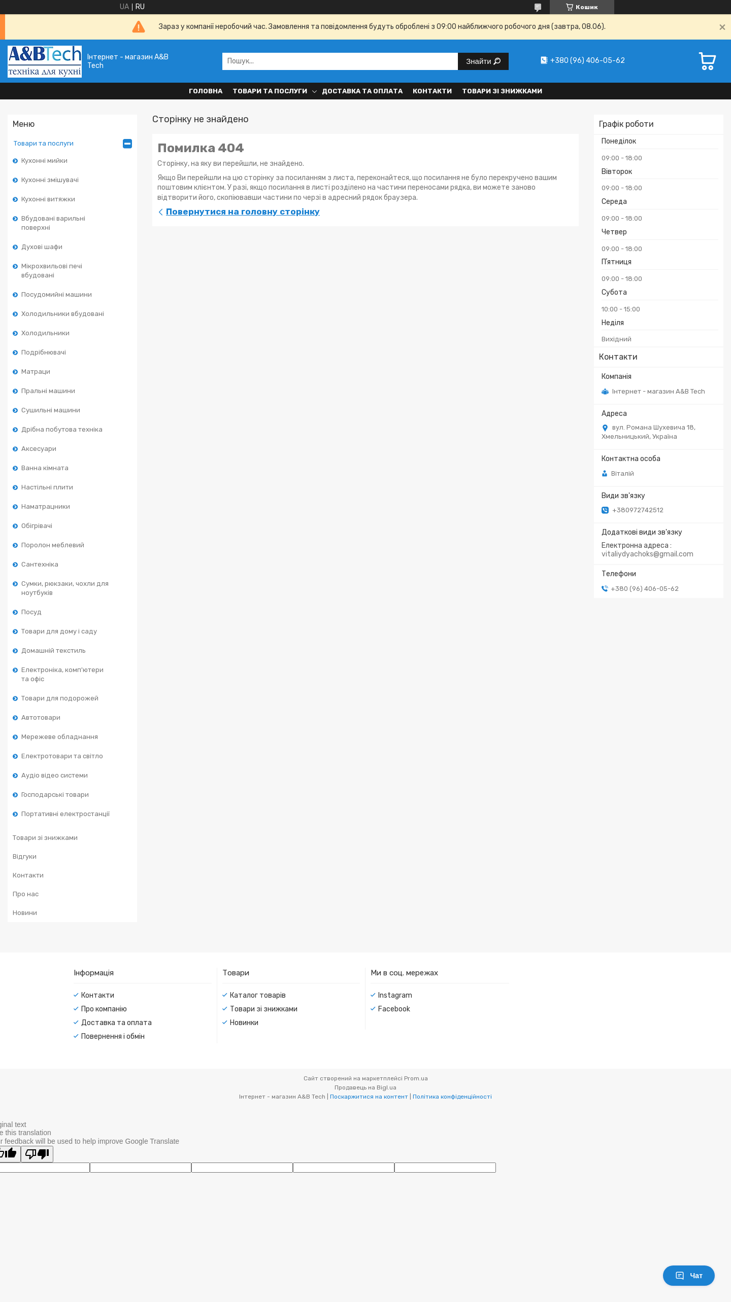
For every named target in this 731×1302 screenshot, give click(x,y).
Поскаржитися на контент (369, 1096)
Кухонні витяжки (48, 199)
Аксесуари (38, 448)
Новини (25, 913)
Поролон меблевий (52, 545)
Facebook (394, 1009)
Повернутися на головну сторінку (243, 211)
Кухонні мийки (44, 160)
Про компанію (104, 1009)
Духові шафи (41, 247)
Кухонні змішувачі (50, 180)
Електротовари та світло (62, 756)
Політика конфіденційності (452, 1096)
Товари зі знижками (502, 91)
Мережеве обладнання (59, 737)
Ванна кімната (45, 468)
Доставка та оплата (362, 91)
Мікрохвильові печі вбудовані (51, 270)
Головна (205, 91)
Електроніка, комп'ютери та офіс (62, 674)
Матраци (35, 371)
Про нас (26, 894)
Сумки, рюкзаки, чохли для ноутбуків (65, 588)
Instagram (395, 995)
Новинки (244, 1022)
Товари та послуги (269, 91)
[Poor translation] (37, 1154)
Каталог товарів (258, 995)
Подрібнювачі (43, 352)
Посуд (31, 612)
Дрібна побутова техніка (62, 429)
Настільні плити (47, 487)
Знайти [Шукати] (479, 61)
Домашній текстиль (53, 650)
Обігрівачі (36, 526)
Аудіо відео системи (54, 775)
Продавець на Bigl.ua (365, 1087)
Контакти (432, 91)
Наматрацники (45, 506)
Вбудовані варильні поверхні (53, 223)
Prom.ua (416, 1078)
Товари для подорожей (59, 698)
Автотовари (40, 717)
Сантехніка (39, 564)
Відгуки (25, 856)
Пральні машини (48, 391)
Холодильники (45, 333)
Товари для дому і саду (59, 631)
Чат (689, 1275)
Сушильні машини (50, 410)
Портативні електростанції (65, 814)
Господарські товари (55, 794)
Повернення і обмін (113, 1036)
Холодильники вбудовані (62, 314)
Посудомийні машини (56, 294)
